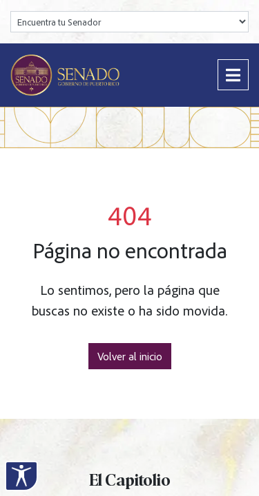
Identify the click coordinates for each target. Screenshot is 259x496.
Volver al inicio (129, 356)
